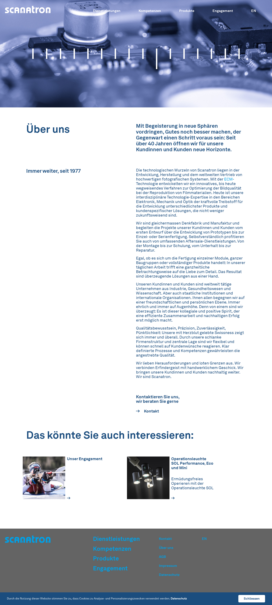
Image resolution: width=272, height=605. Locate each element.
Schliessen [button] (252, 598)
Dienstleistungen (106, 11)
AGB (162, 557)
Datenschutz (169, 575)
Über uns (166, 548)
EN (253, 11)
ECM (228, 180)
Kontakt (147, 412)
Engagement (222, 11)
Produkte (186, 11)
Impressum (168, 566)
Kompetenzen (150, 11)
